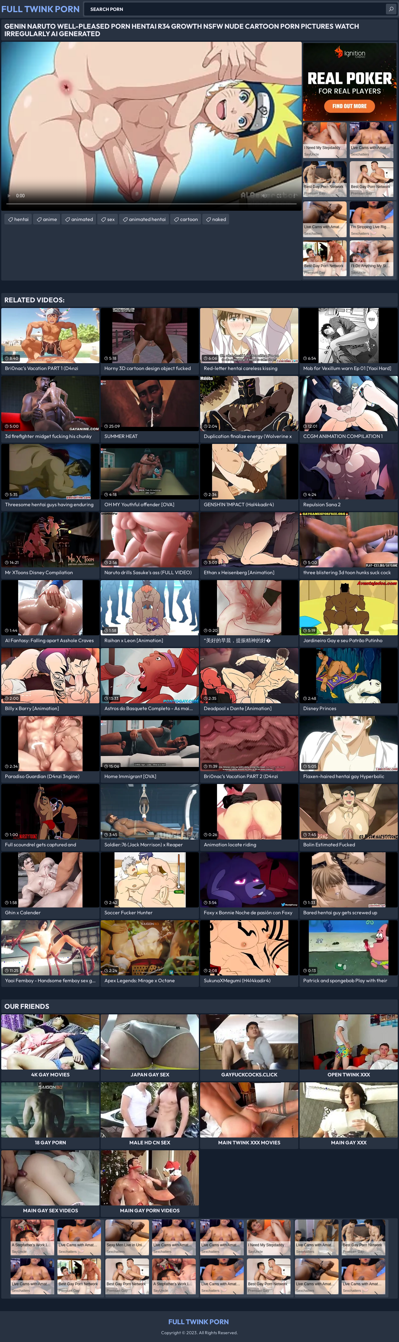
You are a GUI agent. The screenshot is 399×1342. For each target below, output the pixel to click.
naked (219, 219)
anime (50, 219)
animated (82, 219)
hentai (21, 219)
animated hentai (147, 219)
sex (111, 219)
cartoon (189, 219)
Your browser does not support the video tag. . (151, 126)
